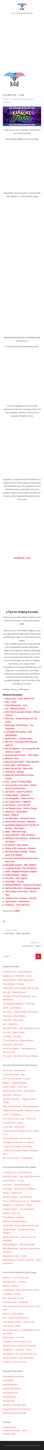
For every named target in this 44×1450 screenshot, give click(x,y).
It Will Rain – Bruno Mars (13, 1020)
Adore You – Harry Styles (16, 812)
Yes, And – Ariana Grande (14, 1032)
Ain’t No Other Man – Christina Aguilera (22, 888)
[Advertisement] (22, 41)
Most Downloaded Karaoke (14, 1413)
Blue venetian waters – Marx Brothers (22, 762)
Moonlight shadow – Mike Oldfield (20, 865)
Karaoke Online (9, 1427)
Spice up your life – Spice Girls (19, 768)
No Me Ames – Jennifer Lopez (18, 738)
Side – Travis (11, 702)
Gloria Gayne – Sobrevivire (17, 901)
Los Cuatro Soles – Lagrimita (18, 802)
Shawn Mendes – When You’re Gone (18, 980)
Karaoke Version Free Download (16, 1409)
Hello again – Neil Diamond (17, 765)
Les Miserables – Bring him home (20, 818)
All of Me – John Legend (16, 878)
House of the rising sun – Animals (20, 848)
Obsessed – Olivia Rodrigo (14, 1016)
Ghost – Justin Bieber (12, 1008)
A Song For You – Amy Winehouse (18, 972)
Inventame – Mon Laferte (16, 845)
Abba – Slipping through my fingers (21, 871)
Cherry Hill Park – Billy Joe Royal (20, 835)
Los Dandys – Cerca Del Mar (17, 805)
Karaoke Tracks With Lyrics (14, 1405)
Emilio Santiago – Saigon (16, 875)
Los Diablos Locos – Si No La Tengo (21, 808)
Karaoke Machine (10, 1384)
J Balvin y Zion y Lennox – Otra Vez (21, 898)
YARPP (17, 911)
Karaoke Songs (9, 1397)
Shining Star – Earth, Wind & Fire (19, 699)
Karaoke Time (9, 1401)
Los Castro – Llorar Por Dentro (18, 792)
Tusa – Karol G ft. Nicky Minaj (18, 782)
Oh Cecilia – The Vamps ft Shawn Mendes (20, 1056)
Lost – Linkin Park (10, 1024)
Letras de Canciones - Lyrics (15, 1430)
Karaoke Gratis (9, 1434)
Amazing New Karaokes (13, 1376)
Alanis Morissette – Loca (16, 705)
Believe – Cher (12, 758)
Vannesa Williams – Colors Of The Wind (23, 885)
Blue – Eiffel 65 (12, 815)
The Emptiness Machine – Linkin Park (18, 1004)
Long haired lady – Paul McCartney (21, 868)
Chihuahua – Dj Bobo (14, 772)
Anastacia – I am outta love (17, 905)
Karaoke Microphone (12, 1389)
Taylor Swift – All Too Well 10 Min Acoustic (21, 988)
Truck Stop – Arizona (14, 881)
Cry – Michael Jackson (15, 708)
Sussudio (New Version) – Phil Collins (21, 755)
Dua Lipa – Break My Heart (14, 992)
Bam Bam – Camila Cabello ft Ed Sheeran (21, 1012)
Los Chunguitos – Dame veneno (19, 798)
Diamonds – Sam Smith (13, 1044)
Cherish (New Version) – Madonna (20, 822)
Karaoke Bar (8, 1380)
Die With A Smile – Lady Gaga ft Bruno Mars (22, 1028)
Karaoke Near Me (10, 1393)
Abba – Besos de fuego (15, 832)
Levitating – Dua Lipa (12, 1036)
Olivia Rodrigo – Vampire (13, 984)
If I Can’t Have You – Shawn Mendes (18, 1040)
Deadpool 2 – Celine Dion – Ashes (17, 976)
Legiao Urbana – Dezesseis (17, 795)
